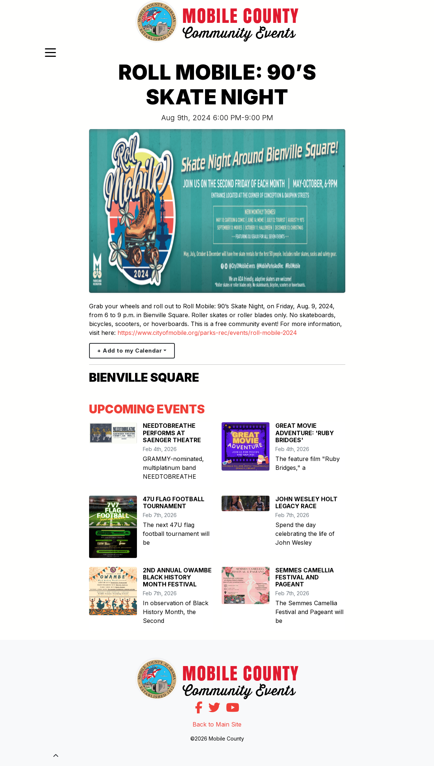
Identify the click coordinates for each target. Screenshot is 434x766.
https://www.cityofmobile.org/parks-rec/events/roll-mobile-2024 (207, 332)
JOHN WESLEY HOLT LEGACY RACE (306, 502)
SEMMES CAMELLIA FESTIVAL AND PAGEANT (304, 577)
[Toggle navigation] (50, 52)
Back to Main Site (217, 724)
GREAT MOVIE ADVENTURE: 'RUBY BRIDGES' (304, 432)
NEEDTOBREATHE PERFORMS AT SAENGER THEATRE (172, 432)
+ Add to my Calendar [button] (129, 350)
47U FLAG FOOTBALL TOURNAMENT (173, 502)
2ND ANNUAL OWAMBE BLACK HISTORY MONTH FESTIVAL (177, 577)
